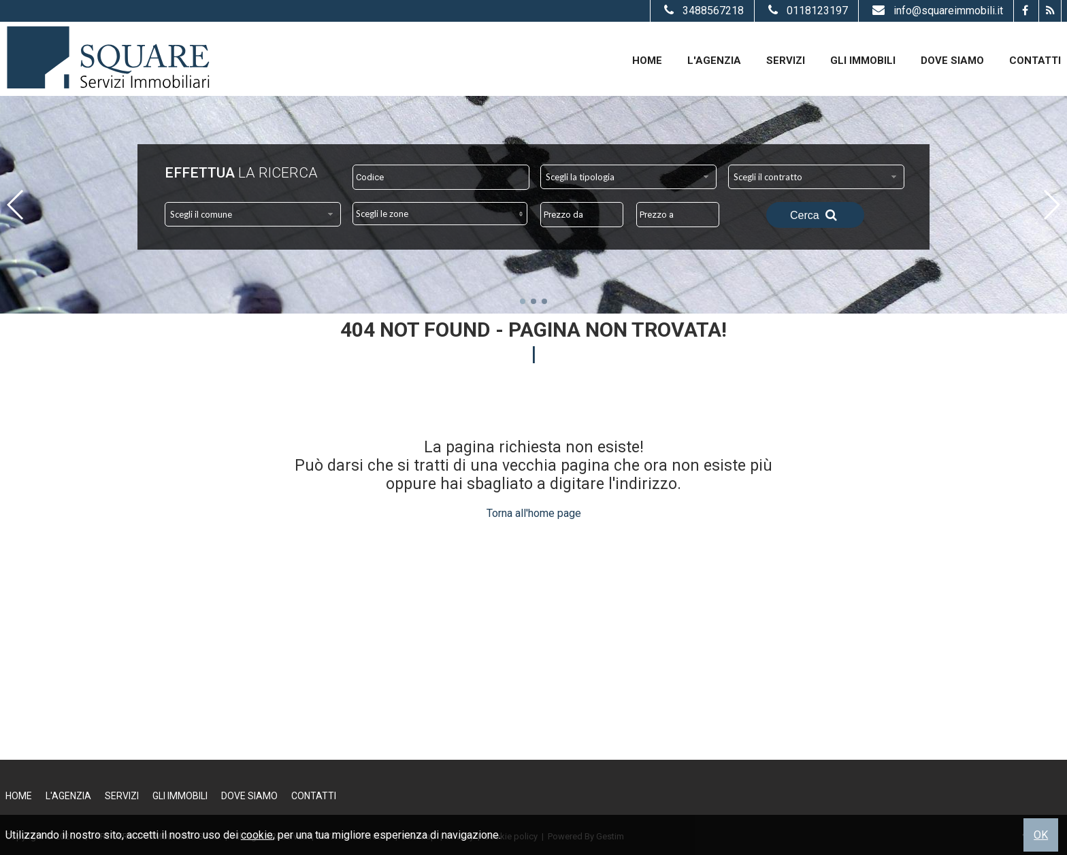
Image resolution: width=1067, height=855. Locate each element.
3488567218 (702, 10)
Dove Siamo (952, 60)
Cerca (815, 214)
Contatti (1035, 60)
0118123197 (806, 10)
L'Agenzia (714, 60)
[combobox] (628, 177)
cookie (257, 834)
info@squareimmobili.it (936, 10)
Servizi (785, 60)
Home (647, 60)
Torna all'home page (534, 513)
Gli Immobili (863, 60)
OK (1041, 834)
